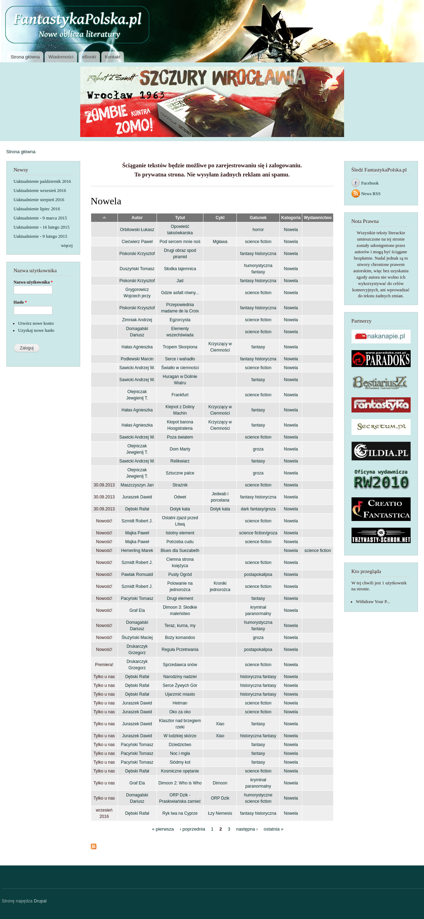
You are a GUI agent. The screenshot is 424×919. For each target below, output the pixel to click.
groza (258, 449)
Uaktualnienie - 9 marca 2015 (40, 218)
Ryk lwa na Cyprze (180, 813)
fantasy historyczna (258, 253)
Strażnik (180, 485)
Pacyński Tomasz (137, 598)
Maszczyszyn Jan (137, 485)
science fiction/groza (258, 532)
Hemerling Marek (137, 550)
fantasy (258, 346)
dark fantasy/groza (258, 509)
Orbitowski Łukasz (137, 229)
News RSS (371, 193)
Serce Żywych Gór (180, 685)
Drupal (40, 901)
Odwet (180, 497)
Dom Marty (180, 449)
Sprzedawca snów (180, 664)
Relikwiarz (180, 461)
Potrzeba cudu (180, 541)
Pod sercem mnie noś (180, 241)
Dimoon (220, 783)
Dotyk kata (180, 509)
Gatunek (258, 217)
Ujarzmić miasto (180, 694)
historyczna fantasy (258, 676)
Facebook (370, 183)
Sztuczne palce (180, 473)
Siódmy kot (180, 762)
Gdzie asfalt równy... (180, 292)
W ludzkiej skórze (180, 735)
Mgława (220, 241)
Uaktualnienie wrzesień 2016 (40, 190)
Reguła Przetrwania (180, 649)
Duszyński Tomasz (137, 268)
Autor (137, 217)
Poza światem (180, 437)
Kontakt (112, 57)
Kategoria (290, 217)
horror (258, 229)
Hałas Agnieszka (137, 346)
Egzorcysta (180, 319)
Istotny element (180, 532)
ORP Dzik (220, 798)
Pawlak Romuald (137, 574)
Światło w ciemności (180, 367)
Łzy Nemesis (220, 813)
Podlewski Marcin (137, 358)
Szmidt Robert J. (137, 521)
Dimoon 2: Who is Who (180, 783)
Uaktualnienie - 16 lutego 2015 (42, 227)
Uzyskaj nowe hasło (36, 330)
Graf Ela (137, 610)
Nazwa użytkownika (33, 282)
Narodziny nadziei (180, 676)
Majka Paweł (137, 532)
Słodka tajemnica (180, 268)
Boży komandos (180, 637)
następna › (247, 829)
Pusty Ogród (180, 574)
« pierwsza (163, 829)
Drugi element (180, 598)
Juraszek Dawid (137, 497)
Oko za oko (180, 711)
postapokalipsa (258, 574)
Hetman (180, 703)
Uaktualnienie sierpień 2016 (39, 199)
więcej (66, 245)
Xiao (220, 723)
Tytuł (180, 217)
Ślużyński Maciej (137, 637)
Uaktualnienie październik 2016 (42, 181)
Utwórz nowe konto (36, 323)
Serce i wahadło (180, 358)
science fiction (258, 241)
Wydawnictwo (317, 217)
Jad (180, 280)
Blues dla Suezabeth (180, 550)
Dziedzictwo (180, 744)
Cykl (220, 217)
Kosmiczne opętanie (180, 771)
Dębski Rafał (137, 509)
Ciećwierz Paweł (137, 241)
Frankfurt (180, 394)
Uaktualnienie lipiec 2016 (37, 208)
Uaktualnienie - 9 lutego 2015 (41, 236)
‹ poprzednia (192, 829)
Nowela (291, 229)
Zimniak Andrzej (137, 319)
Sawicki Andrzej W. (137, 367)
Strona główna (25, 57)
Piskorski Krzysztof (137, 253)
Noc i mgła (180, 753)
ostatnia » (273, 829)
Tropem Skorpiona (180, 346)
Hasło (20, 302)
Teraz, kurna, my (180, 625)
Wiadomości (61, 57)
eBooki (89, 57)
